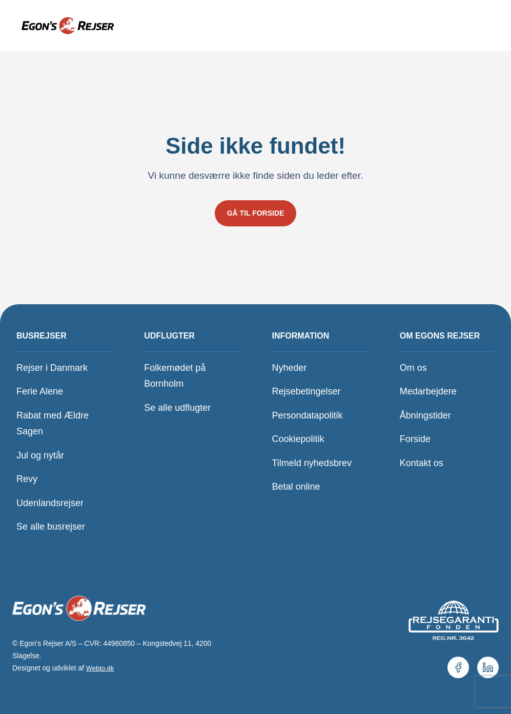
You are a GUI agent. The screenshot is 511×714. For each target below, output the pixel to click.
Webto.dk (101, 668)
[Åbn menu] (470, 25)
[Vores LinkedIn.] (488, 667)
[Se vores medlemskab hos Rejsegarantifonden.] (453, 619)
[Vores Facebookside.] (458, 667)
